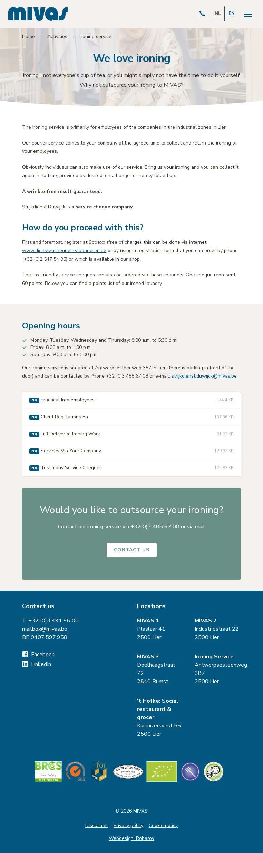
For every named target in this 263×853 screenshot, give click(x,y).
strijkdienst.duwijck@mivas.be (204, 376)
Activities (57, 36)
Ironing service (95, 36)
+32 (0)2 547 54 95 (45, 259)
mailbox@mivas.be (44, 629)
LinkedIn (36, 664)
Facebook (38, 654)
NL (218, 13)
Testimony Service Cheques (131, 468)
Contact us (131, 550)
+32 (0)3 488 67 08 (127, 376)
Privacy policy (128, 825)
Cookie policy (163, 825)
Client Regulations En (131, 417)
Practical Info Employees (131, 400)
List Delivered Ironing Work (131, 434)
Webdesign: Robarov (131, 838)
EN (231, 13)
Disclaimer (96, 825)
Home (28, 36)
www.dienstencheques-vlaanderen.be (64, 250)
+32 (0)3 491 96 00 (53, 620)
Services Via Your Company (131, 451)
